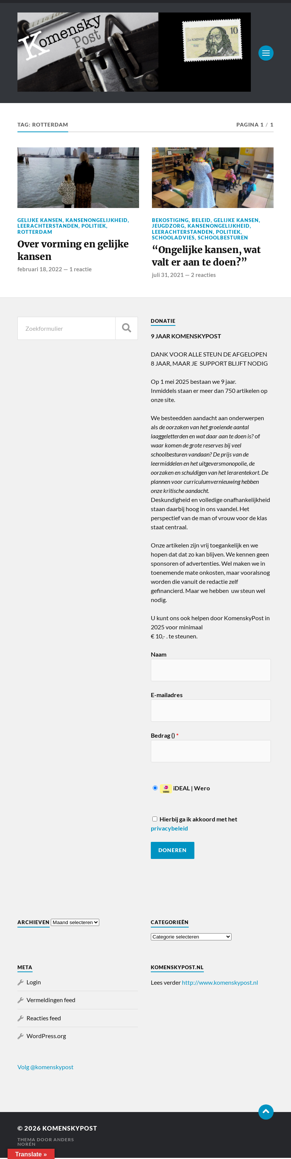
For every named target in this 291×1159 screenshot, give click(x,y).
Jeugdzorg (168, 226)
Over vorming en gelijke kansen (75, 251)
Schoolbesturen (223, 238)
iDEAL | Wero (181, 789)
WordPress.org (46, 1036)
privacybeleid (169, 829)
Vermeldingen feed (51, 1001)
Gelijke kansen (40, 220)
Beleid (201, 220)
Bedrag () (164, 736)
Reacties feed (44, 1019)
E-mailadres (167, 695)
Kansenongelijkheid (97, 220)
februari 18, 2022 (39, 270)
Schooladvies (173, 238)
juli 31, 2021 (168, 275)
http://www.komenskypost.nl (220, 983)
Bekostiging (170, 220)
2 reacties (203, 275)
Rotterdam (34, 232)
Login (34, 983)
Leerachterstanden (47, 226)
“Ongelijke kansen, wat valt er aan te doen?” (208, 256)
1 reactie (80, 270)
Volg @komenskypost (45, 1067)
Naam (158, 655)
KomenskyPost (71, 1129)
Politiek (93, 226)
